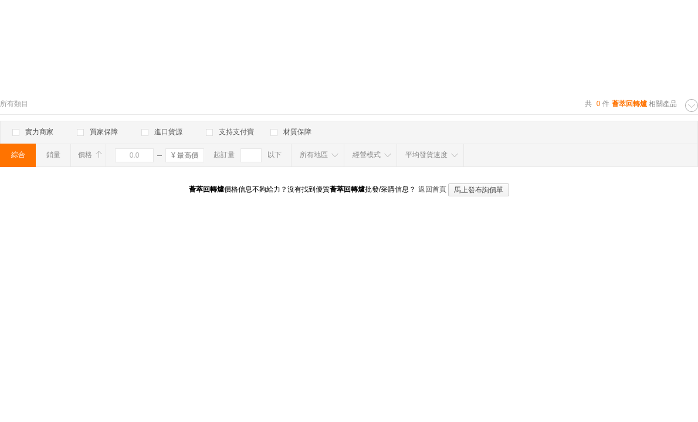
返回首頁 (432, 189)
